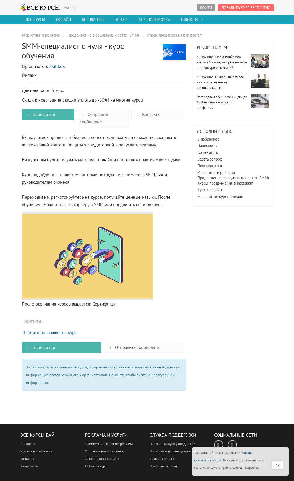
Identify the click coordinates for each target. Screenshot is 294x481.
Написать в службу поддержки (172, 444)
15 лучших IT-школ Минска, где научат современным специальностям (220, 82)
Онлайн (63, 19)
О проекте (28, 444)
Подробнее (251, 468)
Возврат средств (161, 458)
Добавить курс (96, 466)
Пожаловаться (209, 165)
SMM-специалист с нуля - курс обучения (174, 55)
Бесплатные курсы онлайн (220, 196)
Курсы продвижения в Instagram (225, 183)
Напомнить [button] (207, 145)
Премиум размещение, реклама (109, 444)
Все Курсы (35, 19)
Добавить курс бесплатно (246, 7)
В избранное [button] (208, 139)
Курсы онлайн (209, 189)
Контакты (147, 114)
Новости (189, 19)
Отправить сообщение (94, 118)
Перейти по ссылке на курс (49, 332)
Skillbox (57, 66)
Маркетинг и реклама (216, 172)
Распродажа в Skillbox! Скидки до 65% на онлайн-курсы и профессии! (222, 102)
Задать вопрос (209, 159)
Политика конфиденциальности (173, 451)
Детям (122, 19)
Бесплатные (93, 19)
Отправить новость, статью (104, 451)
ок (278, 465)
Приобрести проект (164, 466)
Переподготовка (154, 19)
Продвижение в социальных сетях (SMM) (233, 177)
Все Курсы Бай (37, 435)
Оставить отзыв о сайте (102, 458)
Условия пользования (36, 451)
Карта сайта (29, 466)
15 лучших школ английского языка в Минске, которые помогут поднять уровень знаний (222, 62)
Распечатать (207, 152)
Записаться (40, 114)
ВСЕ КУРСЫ (40, 7)
